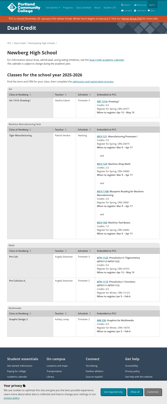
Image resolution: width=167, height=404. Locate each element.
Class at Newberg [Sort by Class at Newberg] (20, 94)
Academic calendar (17, 376)
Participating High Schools (41, 43)
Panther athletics (94, 371)
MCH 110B (103, 191)
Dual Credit (21, 27)
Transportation (54, 371)
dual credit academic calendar (106, 60)
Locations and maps (57, 365)
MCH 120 (102, 163)
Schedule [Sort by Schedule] (84, 94)
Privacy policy (132, 371)
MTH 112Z (102, 257)
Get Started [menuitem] (52, 7)
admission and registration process (93, 81)
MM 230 (101, 320)
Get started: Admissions (19, 365)
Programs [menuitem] (68, 7)
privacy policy (11, 398)
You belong (91, 365)
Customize (152, 391)
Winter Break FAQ (132, 18)
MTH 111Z (102, 281)
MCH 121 (102, 136)
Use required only (113, 391)
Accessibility (131, 365)
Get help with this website (138, 376)
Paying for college (16, 371)
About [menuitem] (97, 7)
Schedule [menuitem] (83, 7)
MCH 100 (102, 222)
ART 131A (102, 101)
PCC (9, 43)
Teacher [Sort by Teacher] (60, 94)
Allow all (135, 391)
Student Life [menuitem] (109, 7)
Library (50, 376)
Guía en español (94, 376)
